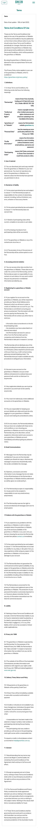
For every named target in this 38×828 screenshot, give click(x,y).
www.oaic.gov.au (9, 670)
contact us (20, 536)
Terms (6, 16)
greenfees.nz (29, 125)
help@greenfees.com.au (22, 741)
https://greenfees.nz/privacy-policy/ (15, 77)
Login (4, 2)
